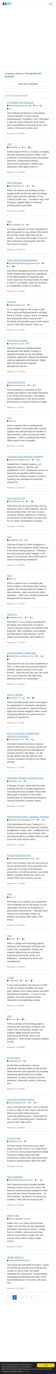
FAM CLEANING (15, 1177)
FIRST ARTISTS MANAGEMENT (22, 260)
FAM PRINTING (14, 183)
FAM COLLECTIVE (16, 498)
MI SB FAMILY (14, 1058)
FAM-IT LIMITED (15, 695)
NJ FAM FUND (14, 1138)
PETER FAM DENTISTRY (19, 855)
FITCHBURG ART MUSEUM (20, 102)
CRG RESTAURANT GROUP (20, 1099)
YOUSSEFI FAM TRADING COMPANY (25, 457)
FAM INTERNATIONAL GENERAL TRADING (28, 817)
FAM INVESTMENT (16, 382)
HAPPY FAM (13, 1215)
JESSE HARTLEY (15, 1257)
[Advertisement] (28, 38)
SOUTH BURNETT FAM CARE (21, 653)
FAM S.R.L (12, 614)
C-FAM (10, 977)
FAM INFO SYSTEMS (17, 340)
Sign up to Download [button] (28, 84)
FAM (9, 144)
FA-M (9, 894)
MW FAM (11, 302)
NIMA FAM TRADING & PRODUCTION (25, 778)
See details (26, 1371)
